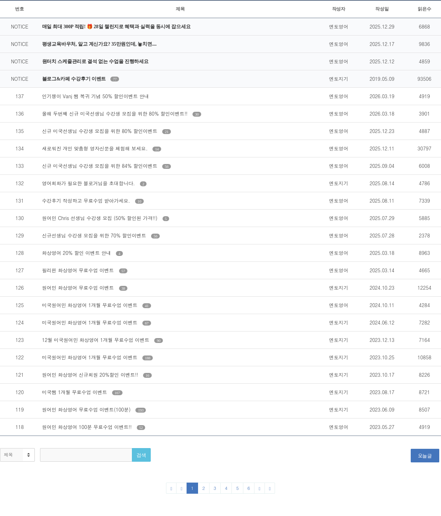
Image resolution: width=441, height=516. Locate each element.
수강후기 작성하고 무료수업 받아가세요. (87, 200)
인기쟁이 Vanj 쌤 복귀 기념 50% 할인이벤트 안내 (95, 96)
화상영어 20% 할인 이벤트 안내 (77, 252)
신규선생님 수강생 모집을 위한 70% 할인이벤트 (95, 235)
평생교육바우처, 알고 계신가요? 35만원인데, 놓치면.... (99, 44)
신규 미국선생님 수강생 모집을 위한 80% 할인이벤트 (100, 130)
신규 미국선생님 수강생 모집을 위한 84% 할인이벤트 (100, 165)
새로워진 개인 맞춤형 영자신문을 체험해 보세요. (95, 148)
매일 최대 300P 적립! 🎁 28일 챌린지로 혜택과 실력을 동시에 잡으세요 (116, 26)
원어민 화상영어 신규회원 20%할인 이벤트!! (91, 374)
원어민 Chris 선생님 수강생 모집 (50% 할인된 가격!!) (100, 217)
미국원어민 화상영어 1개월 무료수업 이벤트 (90, 305)
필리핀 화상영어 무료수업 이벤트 (79, 270)
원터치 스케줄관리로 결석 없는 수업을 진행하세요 (95, 61)
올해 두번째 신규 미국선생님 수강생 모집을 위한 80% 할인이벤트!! (115, 113)
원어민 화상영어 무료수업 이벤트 (79, 287)
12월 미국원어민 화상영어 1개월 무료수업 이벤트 (96, 339)
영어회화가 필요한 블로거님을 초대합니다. (89, 183)
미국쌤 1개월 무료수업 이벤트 (75, 392)
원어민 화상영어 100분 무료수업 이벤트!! (87, 426)
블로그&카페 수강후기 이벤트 (74, 78)
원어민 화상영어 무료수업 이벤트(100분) (87, 409)
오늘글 (425, 455)
